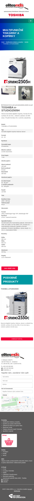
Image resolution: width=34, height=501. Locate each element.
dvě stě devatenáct (7, 388)
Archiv (26, 42)
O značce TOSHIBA (8, 471)
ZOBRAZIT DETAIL (17, 339)
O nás (4, 469)
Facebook (4, 480)
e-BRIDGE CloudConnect (10, 474)
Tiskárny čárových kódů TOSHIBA (12, 429)
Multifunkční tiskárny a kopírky (14, 42)
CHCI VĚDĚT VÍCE (9, 268)
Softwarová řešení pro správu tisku (12, 425)
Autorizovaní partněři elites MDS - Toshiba (14, 478)
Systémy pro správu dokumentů (12, 423)
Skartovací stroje (7, 427)
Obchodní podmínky (8, 476)
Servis (4, 455)
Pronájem (5, 451)
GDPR (4, 472)
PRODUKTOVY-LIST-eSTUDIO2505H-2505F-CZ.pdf (18, 105)
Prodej (4, 453)
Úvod (2, 42)
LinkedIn (4, 482)
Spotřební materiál (8, 431)
